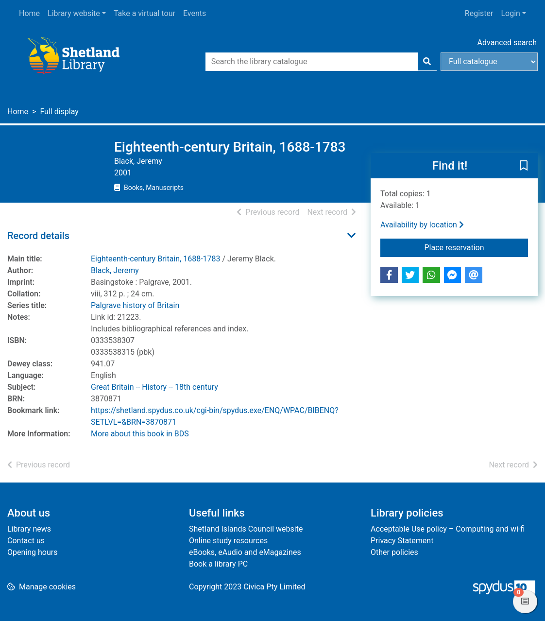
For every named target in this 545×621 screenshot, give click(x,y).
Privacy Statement (402, 540)
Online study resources (228, 540)
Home (29, 13)
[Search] (427, 61)
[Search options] (489, 61)
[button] (523, 166)
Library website (74, 13)
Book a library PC (218, 564)
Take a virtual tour (144, 13)
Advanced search (507, 42)
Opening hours (32, 552)
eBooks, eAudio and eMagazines (245, 552)
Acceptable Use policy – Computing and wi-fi (448, 529)
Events (194, 13)
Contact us (26, 540)
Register (479, 13)
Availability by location (422, 224)
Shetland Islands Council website (246, 529)
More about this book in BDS (140, 433)
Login (510, 13)
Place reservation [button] (476, 247)
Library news (29, 529)
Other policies (394, 552)
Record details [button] (38, 236)
